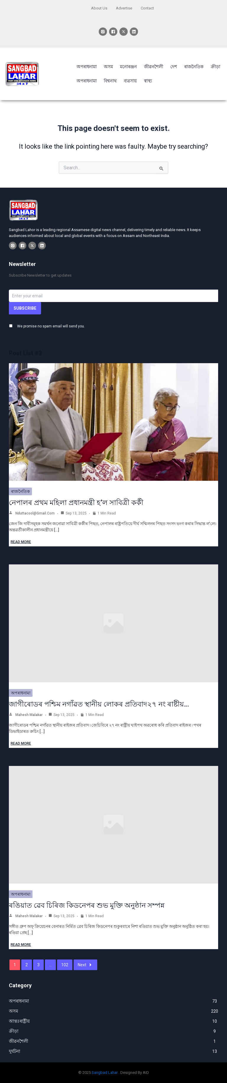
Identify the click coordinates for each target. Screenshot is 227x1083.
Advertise (124, 8)
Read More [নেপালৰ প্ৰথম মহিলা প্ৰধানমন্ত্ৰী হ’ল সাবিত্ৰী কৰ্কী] (21, 542)
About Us (99, 8)
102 (64, 964)
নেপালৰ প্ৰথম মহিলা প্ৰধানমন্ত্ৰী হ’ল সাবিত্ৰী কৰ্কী (76, 503)
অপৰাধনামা (20, 693)
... (50, 964)
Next (85, 964)
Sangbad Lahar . (105, 1072)
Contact (147, 8)
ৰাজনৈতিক (20, 491)
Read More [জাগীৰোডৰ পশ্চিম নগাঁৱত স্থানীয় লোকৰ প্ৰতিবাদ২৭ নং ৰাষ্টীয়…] (21, 743)
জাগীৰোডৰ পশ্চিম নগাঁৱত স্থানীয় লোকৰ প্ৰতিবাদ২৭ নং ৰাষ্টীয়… (99, 704)
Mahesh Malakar (29, 715)
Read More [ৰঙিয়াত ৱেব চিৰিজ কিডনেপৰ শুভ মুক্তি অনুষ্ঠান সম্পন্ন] (21, 945)
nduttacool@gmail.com (35, 513)
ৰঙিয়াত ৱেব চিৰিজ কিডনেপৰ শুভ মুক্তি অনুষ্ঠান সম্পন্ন (87, 905)
